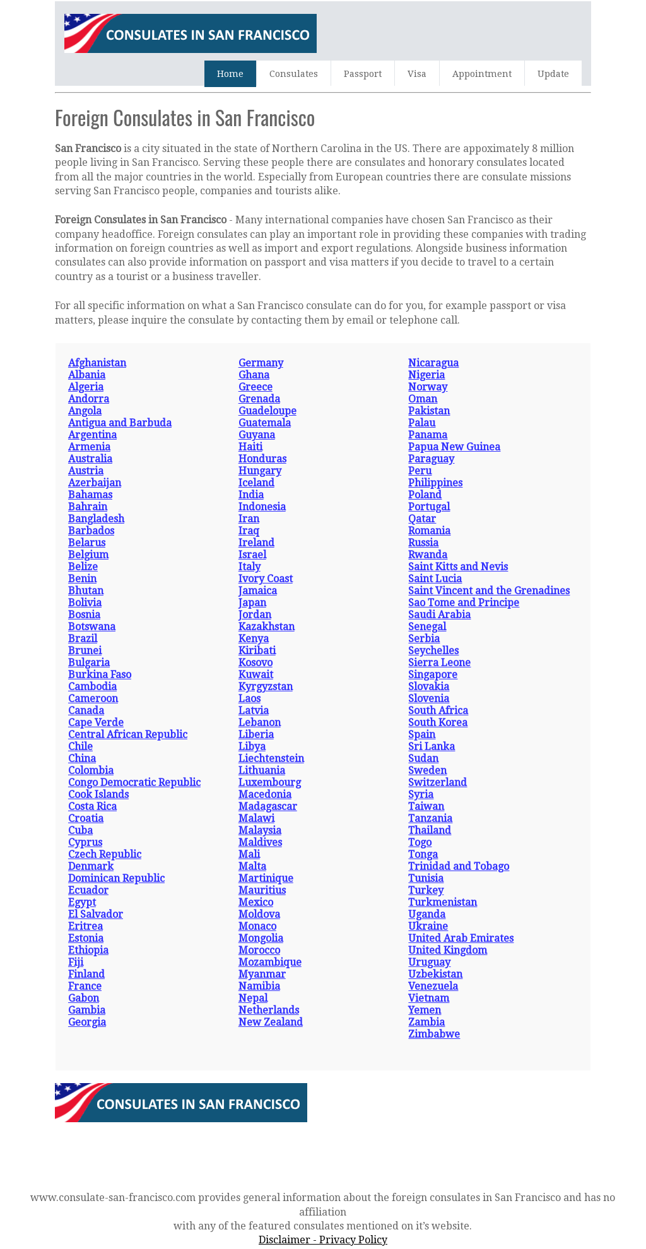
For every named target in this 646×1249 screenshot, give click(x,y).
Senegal (427, 627)
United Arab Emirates (461, 938)
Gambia (86, 1010)
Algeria (85, 387)
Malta (252, 866)
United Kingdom (447, 950)
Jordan (254, 615)
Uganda (426, 914)
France (85, 986)
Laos (249, 699)
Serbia (424, 639)
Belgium (88, 555)
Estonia (85, 938)
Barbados (91, 531)
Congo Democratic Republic (134, 783)
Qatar (422, 519)
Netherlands (268, 1010)
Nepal (252, 998)
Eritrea (85, 926)
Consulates (293, 74)
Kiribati (257, 651)
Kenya (253, 639)
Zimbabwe (434, 1034)
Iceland (256, 483)
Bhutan (85, 591)
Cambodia (92, 687)
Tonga (423, 854)
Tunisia (425, 878)
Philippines (435, 483)
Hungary (259, 471)
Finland (86, 974)
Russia (423, 543)
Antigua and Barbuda (120, 423)
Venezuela (433, 986)
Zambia (426, 1022)
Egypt (82, 902)
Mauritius (262, 890)
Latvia (253, 711)
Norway (427, 387)
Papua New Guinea (454, 447)
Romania (429, 531)
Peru (420, 471)
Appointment (482, 74)
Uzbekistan (435, 974)
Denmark (91, 866)
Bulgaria (89, 663)
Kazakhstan (266, 627)
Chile (80, 747)
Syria (420, 794)
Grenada (259, 399)
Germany (260, 363)
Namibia (259, 986)
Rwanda (427, 555)
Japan (252, 603)
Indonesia (262, 507)
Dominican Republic (116, 878)
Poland (425, 495)
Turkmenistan (442, 902)
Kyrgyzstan (265, 687)
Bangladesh (96, 519)
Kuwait (255, 675)
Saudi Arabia (439, 615)
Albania (86, 375)
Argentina (92, 435)
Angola (85, 411)
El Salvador (95, 914)
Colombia (91, 771)
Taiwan (426, 806)
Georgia (87, 1022)
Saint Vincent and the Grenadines (489, 591)
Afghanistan (97, 363)
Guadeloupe (267, 411)
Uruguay (429, 962)
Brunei (85, 651)
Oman (422, 399)
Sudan (423, 759)
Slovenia (428, 699)
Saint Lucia (435, 579)
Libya (252, 747)
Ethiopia (88, 950)
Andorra (88, 399)
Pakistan (429, 411)
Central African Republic (127, 735)
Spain (421, 735)
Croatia (85, 818)
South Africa (438, 711)
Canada (86, 711)
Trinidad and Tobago (458, 866)
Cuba (80, 830)
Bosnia (84, 615)
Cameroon (93, 699)
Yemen (424, 1010)
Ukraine (428, 926)
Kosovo (255, 663)
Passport (363, 74)
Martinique (265, 878)
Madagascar (267, 806)
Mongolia (260, 938)
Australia (90, 459)
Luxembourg (269, 783)
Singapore (432, 675)
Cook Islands (98, 794)
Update (553, 74)
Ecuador (88, 890)
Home (230, 74)
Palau (421, 423)
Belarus (86, 543)
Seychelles (433, 651)
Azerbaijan (94, 483)
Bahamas (90, 495)
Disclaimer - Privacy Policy (323, 1240)
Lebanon (259, 723)
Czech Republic (104, 854)
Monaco (257, 926)
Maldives (260, 842)
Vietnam (428, 998)
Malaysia (259, 830)
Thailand (429, 830)
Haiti (250, 447)
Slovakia (428, 687)
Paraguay (431, 459)
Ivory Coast (265, 579)
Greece (255, 387)
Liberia (256, 735)
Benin (82, 579)
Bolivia (85, 603)
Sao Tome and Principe (463, 603)
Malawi (256, 818)
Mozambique (270, 962)
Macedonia (264, 794)
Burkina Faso (99, 675)
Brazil (82, 639)
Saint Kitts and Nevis (458, 567)
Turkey (425, 890)
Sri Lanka (431, 747)
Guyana (256, 435)
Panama (427, 435)
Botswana (91, 627)
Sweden (427, 771)
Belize (83, 567)
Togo (420, 842)
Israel (252, 555)
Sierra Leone (439, 663)
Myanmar (262, 974)
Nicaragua (433, 363)
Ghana (253, 375)
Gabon (83, 998)
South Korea (437, 723)
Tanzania (430, 818)
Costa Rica (92, 806)
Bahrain (87, 507)
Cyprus (85, 842)
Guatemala (264, 423)
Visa (417, 74)
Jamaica (257, 591)
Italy (249, 567)
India (251, 495)
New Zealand (270, 1022)
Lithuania (261, 771)
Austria (85, 471)
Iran (248, 519)
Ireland (256, 543)
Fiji (75, 962)
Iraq (248, 531)
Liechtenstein (271, 759)
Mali (249, 854)
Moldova (259, 914)
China (82, 759)
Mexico (255, 902)
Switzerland (437, 783)
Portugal (429, 507)
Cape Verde (96, 723)
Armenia (89, 447)
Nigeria (426, 375)
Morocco (259, 950)
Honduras (262, 459)
